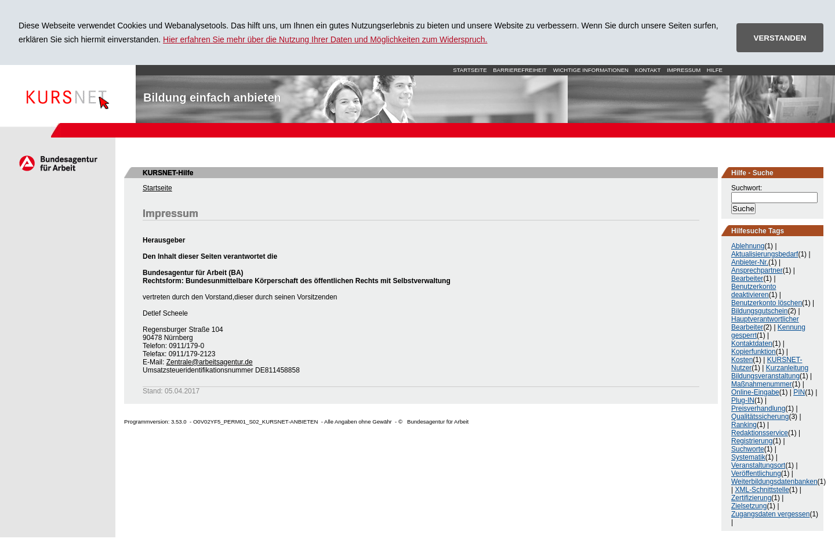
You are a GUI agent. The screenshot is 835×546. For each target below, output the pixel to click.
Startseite (68, 94)
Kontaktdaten (751, 343)
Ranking (744, 425)
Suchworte (747, 449)
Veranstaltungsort (758, 465)
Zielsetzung (749, 506)
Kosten (742, 360)
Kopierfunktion (753, 352)
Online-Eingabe (755, 392)
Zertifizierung (751, 498)
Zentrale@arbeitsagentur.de (209, 362)
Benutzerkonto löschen (766, 303)
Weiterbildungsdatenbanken (774, 482)
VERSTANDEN (780, 38)
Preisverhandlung (758, 408)
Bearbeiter (747, 278)
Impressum (683, 70)
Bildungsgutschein (759, 311)
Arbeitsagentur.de (57, 163)
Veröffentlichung (756, 473)
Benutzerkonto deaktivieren (753, 291)
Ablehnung (747, 246)
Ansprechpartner (757, 270)
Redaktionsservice (759, 433)
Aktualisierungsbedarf (764, 254)
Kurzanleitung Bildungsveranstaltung (769, 372)
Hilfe (715, 70)
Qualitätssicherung (760, 417)
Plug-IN (742, 400)
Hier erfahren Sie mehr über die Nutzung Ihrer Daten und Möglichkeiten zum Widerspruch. (325, 39)
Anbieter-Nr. (749, 262)
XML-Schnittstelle (762, 490)
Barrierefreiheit (520, 70)
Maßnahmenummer (761, 384)
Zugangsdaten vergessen (770, 514)
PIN (799, 392)
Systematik (748, 457)
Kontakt (648, 70)
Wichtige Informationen (591, 70)
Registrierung (751, 441)
